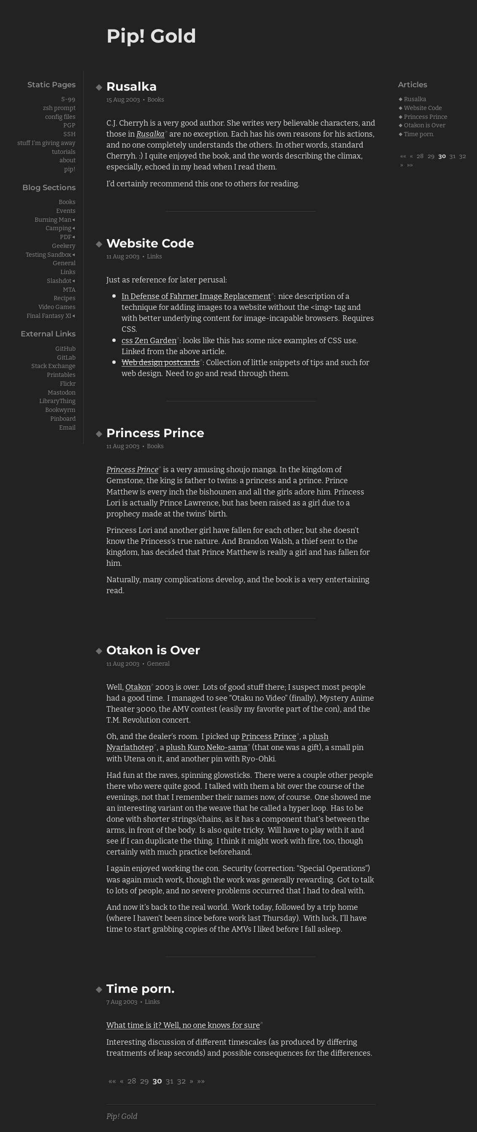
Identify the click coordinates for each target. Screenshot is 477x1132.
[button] (403, 155)
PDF (65, 236)
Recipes (65, 297)
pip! (70, 168)
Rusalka (415, 98)
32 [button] (462, 155)
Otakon (138, 686)
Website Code (423, 107)
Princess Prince (425, 116)
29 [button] (431, 155)
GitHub (65, 348)
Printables (61, 374)
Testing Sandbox (48, 254)
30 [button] (442, 155)
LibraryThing (57, 400)
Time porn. (419, 133)
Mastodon (62, 392)
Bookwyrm (60, 409)
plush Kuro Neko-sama (206, 746)
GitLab (66, 357)
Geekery (64, 245)
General (158, 663)
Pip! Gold (122, 1115)
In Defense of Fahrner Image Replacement (196, 295)
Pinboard (63, 418)
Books (155, 99)
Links (154, 256)
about (68, 159)
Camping (58, 227)
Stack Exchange (53, 365)
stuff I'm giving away (46, 142)
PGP (69, 124)
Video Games (57, 306)
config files (60, 116)
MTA (69, 289)
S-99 (68, 98)
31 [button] (452, 155)
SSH (69, 133)
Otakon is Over (424, 124)
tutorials (64, 151)
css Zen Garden (149, 339)
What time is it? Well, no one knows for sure (183, 1024)
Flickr (68, 383)
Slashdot (59, 280)
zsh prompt (59, 107)
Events (66, 210)
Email (67, 427)
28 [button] (420, 155)
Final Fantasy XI (49, 315)
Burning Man (53, 219)
